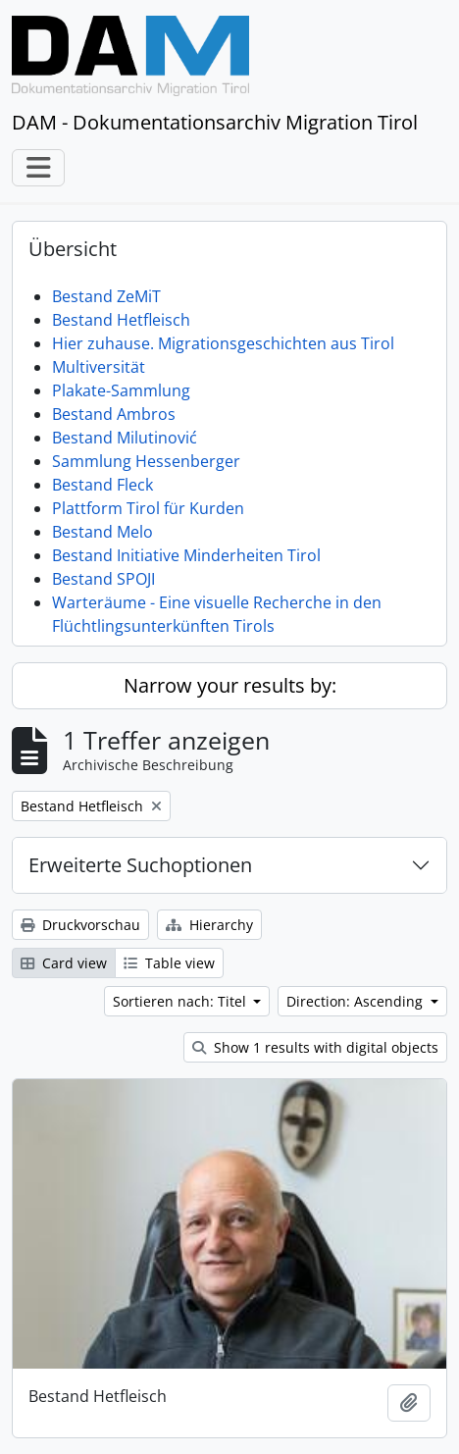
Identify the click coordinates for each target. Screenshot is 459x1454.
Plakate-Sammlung (121, 390)
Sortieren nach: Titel (181, 1001)
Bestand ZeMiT (106, 296)
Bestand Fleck (102, 484)
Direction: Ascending (356, 1001)
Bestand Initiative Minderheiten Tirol (186, 555)
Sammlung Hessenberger (146, 461)
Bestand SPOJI (103, 579)
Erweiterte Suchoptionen (140, 865)
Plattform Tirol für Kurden (148, 508)
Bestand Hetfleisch (121, 320)
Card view (64, 963)
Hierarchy (209, 924)
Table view (169, 963)
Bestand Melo (102, 532)
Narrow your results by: (230, 685)
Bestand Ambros (114, 414)
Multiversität (98, 367)
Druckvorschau (80, 924)
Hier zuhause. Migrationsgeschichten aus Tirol (223, 343)
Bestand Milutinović (124, 437)
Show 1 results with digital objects (315, 1047)
